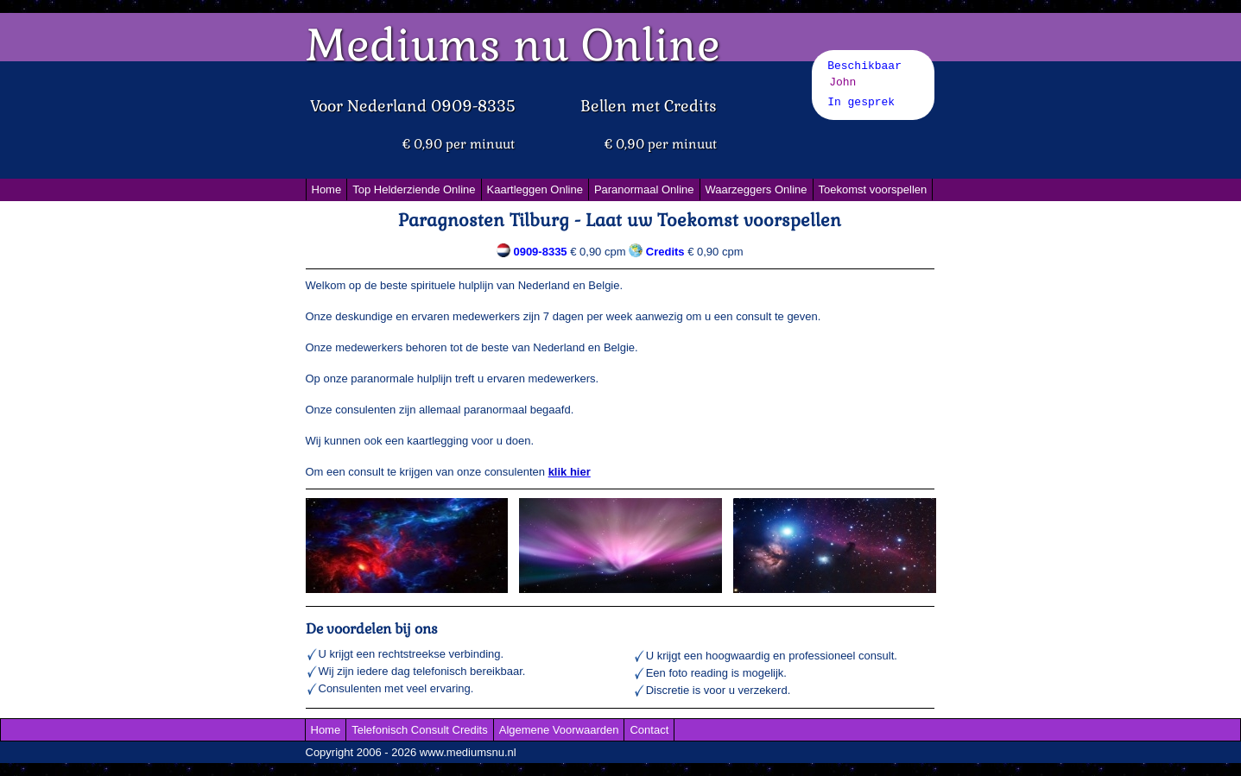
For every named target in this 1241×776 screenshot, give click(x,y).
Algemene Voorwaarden (559, 729)
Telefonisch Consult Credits (419, 729)
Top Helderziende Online (413, 189)
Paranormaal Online (644, 189)
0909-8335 (540, 251)
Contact (649, 729)
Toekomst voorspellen (873, 189)
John (842, 82)
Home (327, 189)
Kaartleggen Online (535, 189)
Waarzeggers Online (756, 189)
